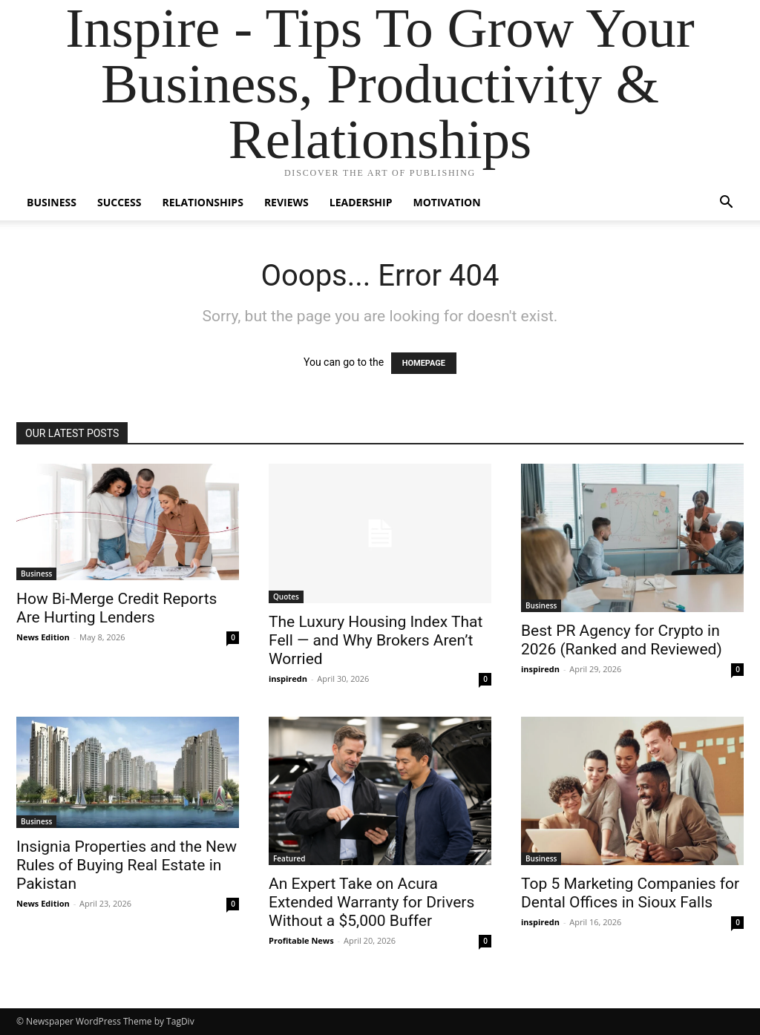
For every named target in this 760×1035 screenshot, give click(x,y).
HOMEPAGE (423, 363)
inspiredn (288, 678)
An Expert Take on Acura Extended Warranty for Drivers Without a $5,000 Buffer (371, 902)
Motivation (447, 202)
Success (119, 202)
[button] (726, 204)
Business (51, 202)
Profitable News (301, 940)
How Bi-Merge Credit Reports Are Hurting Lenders (116, 608)
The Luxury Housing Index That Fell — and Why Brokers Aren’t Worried (375, 640)
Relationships (202, 202)
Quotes (286, 596)
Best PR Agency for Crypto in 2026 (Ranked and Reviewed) (621, 640)
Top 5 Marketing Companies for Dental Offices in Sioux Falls (630, 893)
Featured (289, 858)
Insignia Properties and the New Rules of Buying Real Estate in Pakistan (126, 865)
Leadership (361, 202)
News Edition (43, 637)
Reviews (286, 202)
